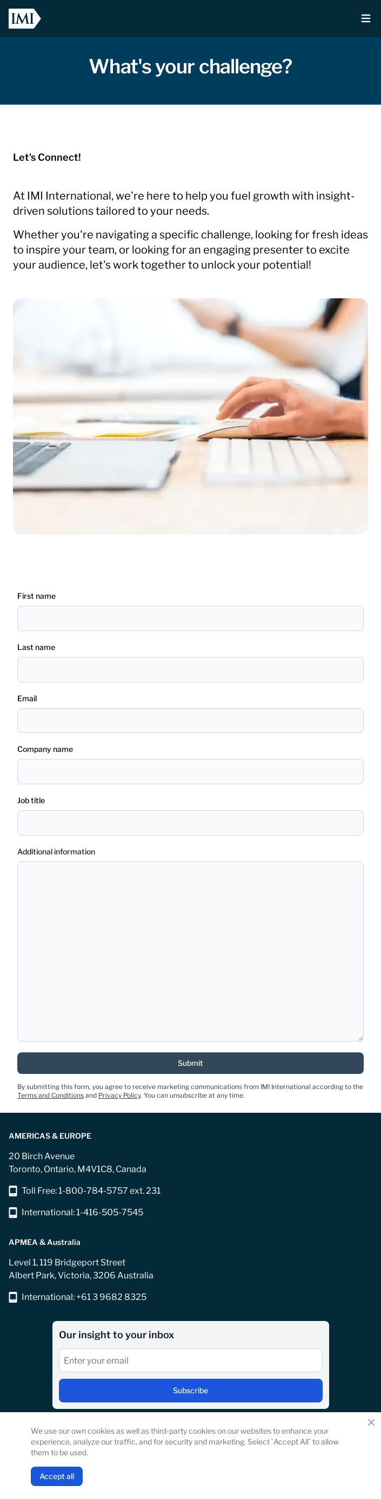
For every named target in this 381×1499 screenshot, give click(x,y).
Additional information (56, 851)
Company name (45, 749)
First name (36, 595)
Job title (31, 800)
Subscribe (190, 1390)
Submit (190, 1062)
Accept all (56, 1476)
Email (27, 698)
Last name (36, 647)
